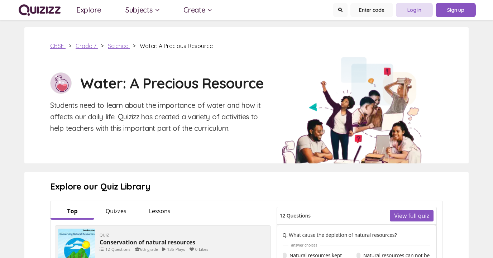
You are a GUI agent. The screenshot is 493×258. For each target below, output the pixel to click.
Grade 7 (87, 45)
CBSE (58, 45)
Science (119, 45)
